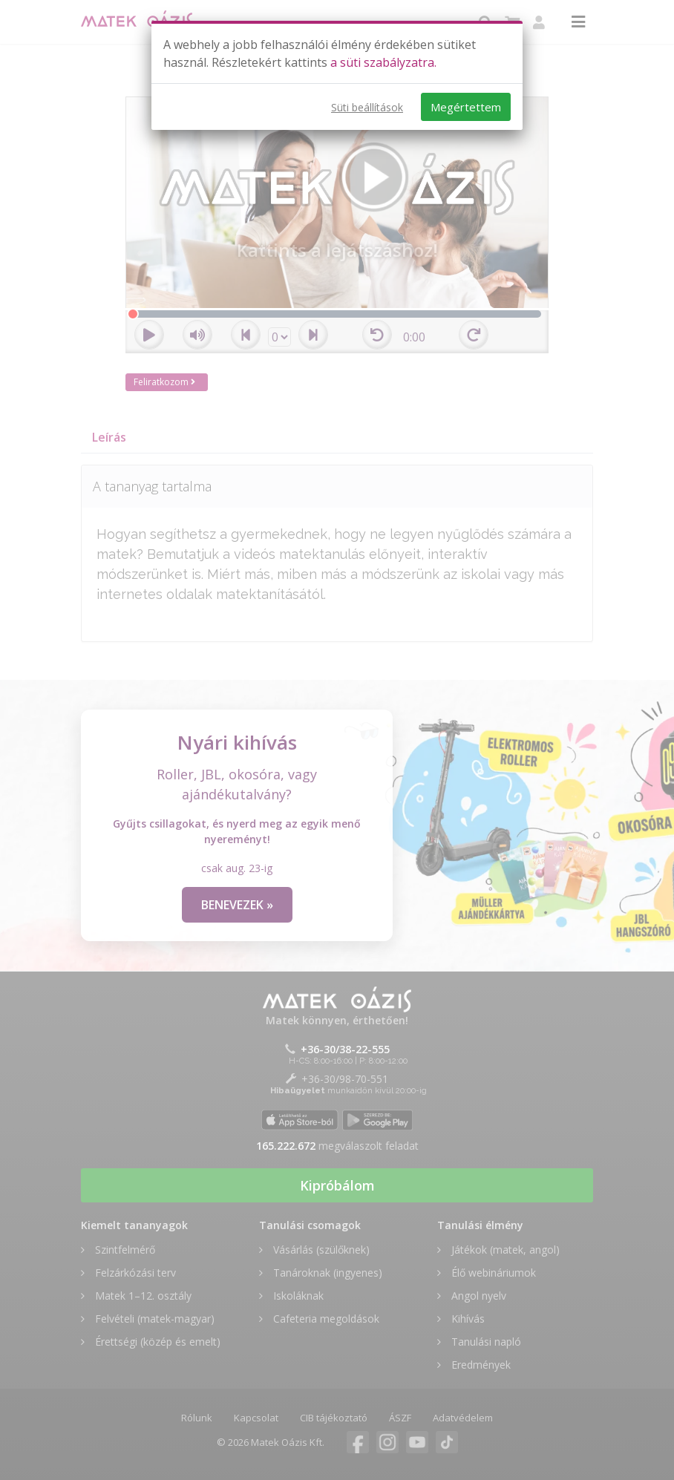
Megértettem (466, 106)
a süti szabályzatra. (383, 62)
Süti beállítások (367, 107)
